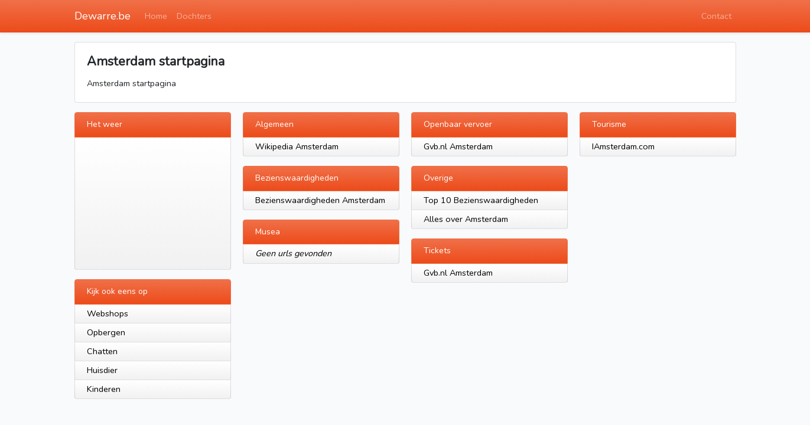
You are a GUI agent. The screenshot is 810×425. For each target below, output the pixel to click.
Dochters (194, 16)
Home (156, 16)
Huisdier (102, 370)
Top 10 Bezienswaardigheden (481, 200)
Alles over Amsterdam (466, 219)
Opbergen (106, 332)
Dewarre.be (102, 16)
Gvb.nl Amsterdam (458, 146)
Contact (716, 16)
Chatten (102, 351)
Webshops (107, 313)
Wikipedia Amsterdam (297, 146)
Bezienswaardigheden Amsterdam (320, 200)
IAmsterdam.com (623, 146)
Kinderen (104, 389)
